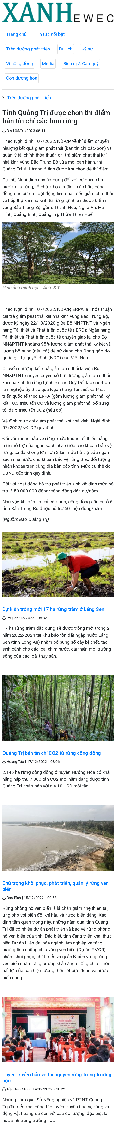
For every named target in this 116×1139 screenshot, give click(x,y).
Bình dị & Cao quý (80, 63)
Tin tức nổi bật (50, 34)
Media (48, 63)
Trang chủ (16, 34)
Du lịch (66, 49)
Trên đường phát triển (28, 49)
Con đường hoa (21, 78)
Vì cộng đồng (19, 63)
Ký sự (87, 49)
